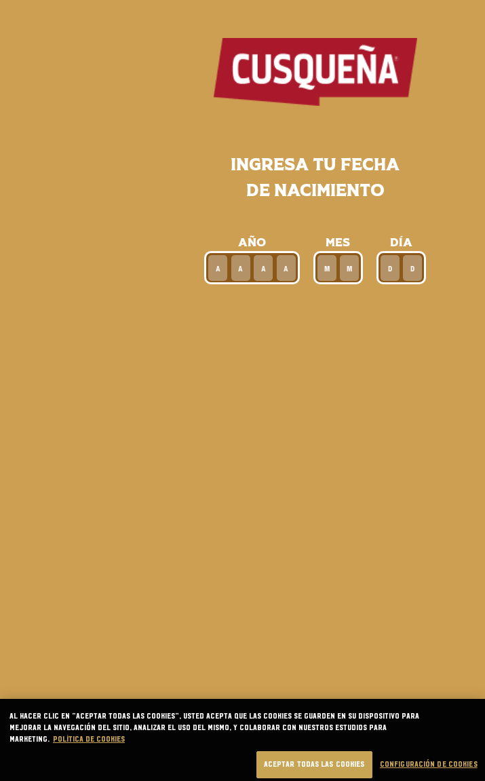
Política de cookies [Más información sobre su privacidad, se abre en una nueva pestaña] (89, 746)
